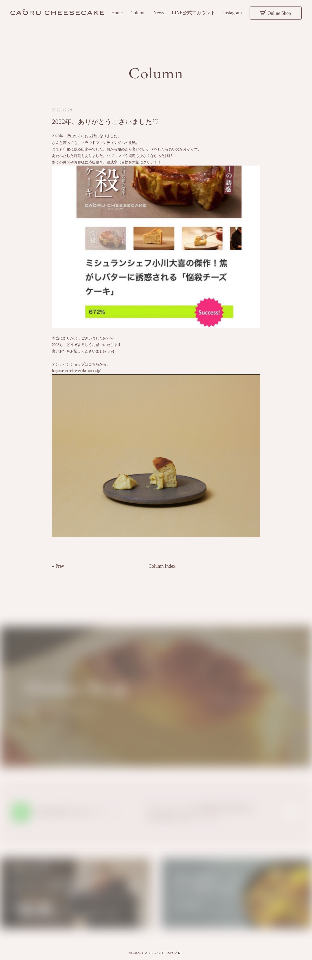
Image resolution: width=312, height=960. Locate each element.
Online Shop (279, 13)
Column (138, 12)
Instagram (232, 12)
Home (117, 12)
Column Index (162, 568)
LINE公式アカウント (193, 12)
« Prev (58, 568)
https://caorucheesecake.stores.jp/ (76, 373)
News (158, 12)
